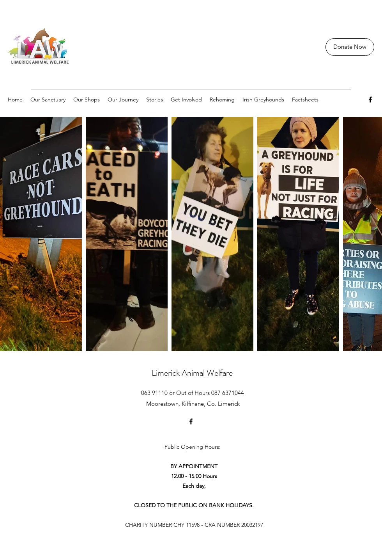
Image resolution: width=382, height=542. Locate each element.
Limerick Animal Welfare (192, 373)
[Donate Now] (349, 47)
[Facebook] (370, 99)
